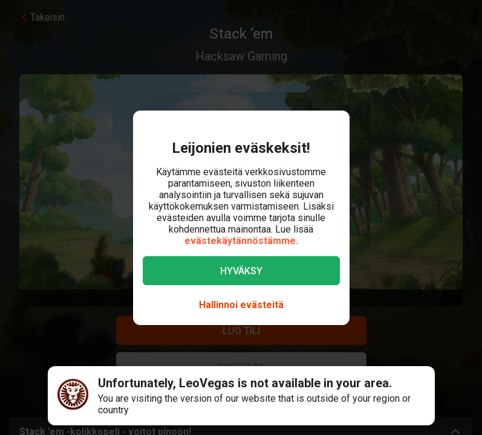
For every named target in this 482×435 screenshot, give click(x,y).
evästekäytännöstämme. (241, 240)
